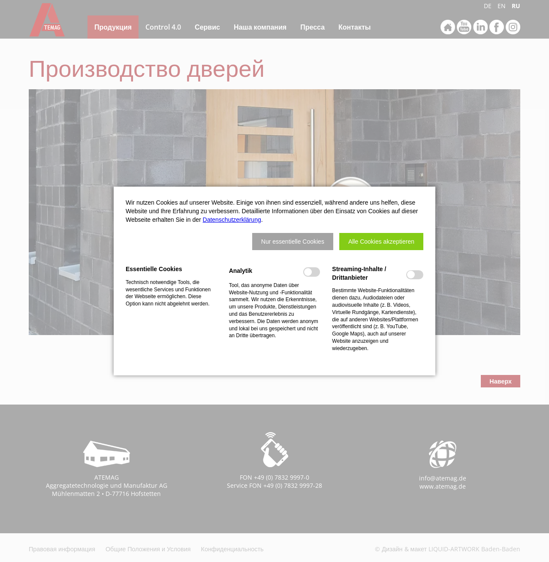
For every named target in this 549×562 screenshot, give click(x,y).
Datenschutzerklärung (232, 219)
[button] (292, 241)
